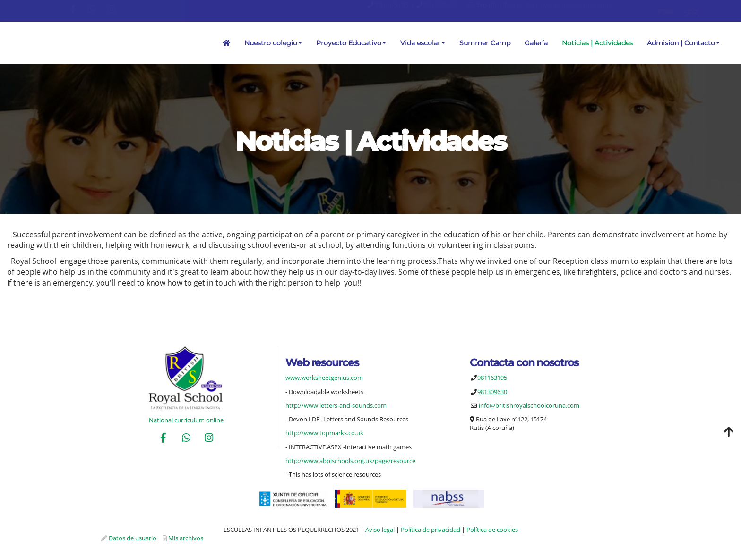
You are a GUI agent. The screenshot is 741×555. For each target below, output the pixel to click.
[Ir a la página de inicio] (4, 43)
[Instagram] (209, 438)
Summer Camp (484, 43)
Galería (536, 43)
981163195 (392, 4)
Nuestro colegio (273, 43)
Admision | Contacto (683, 43)
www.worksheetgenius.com (324, 377)
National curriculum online (186, 420)
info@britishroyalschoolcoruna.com (554, 4)
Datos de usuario (132, 538)
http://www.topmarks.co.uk (324, 433)
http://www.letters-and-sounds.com (336, 405)
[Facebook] (163, 438)
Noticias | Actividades (597, 43)
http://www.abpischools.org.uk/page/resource (350, 460)
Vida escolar (422, 43)
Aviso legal (380, 529)
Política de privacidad (430, 529)
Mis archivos (185, 538)
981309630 (440, 4)
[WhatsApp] (186, 438)
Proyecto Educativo (351, 43)
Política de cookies (492, 529)
